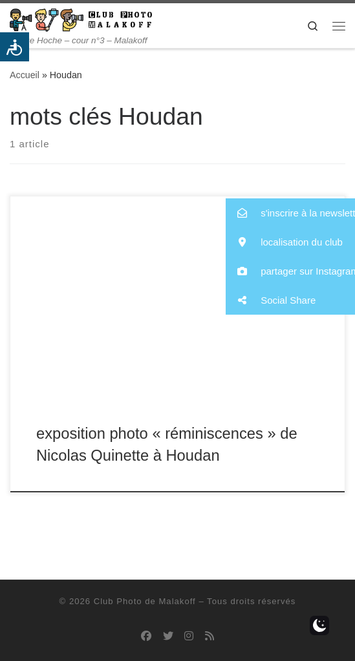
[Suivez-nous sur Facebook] (146, 636)
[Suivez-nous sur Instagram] (188, 636)
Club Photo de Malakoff (145, 601)
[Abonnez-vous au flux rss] (209, 636)
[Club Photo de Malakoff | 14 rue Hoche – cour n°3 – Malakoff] (81, 19)
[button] (290, 212)
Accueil (24, 75)
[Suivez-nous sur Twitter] (168, 636)
